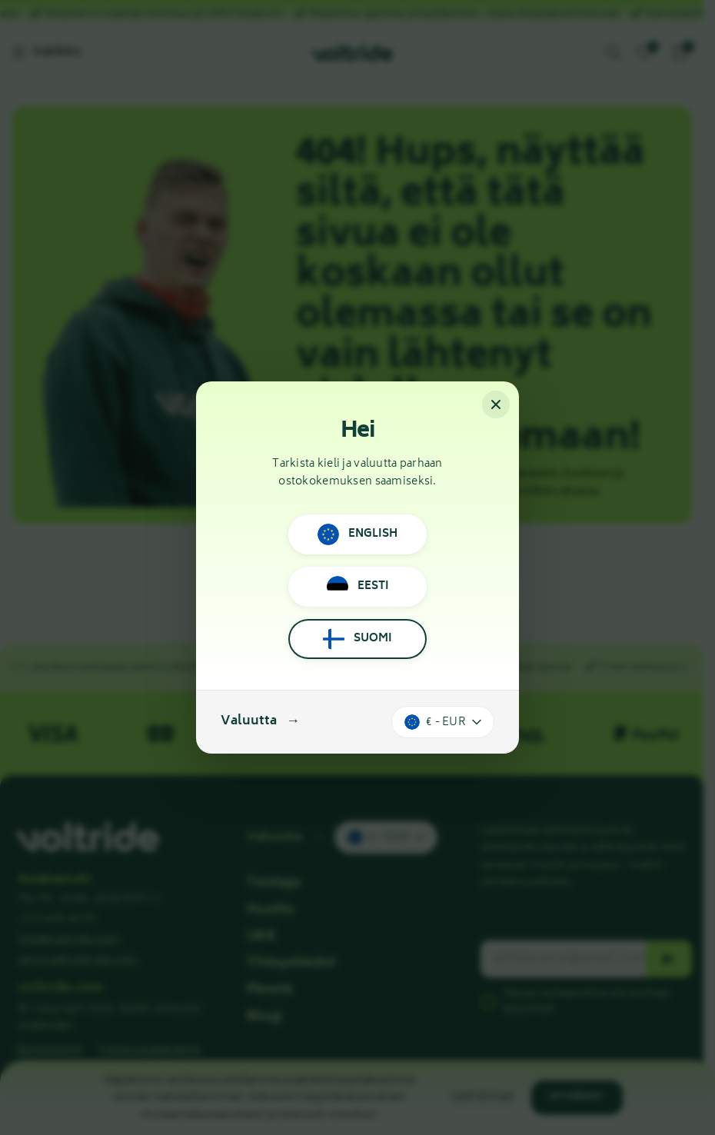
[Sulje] (496, 404)
